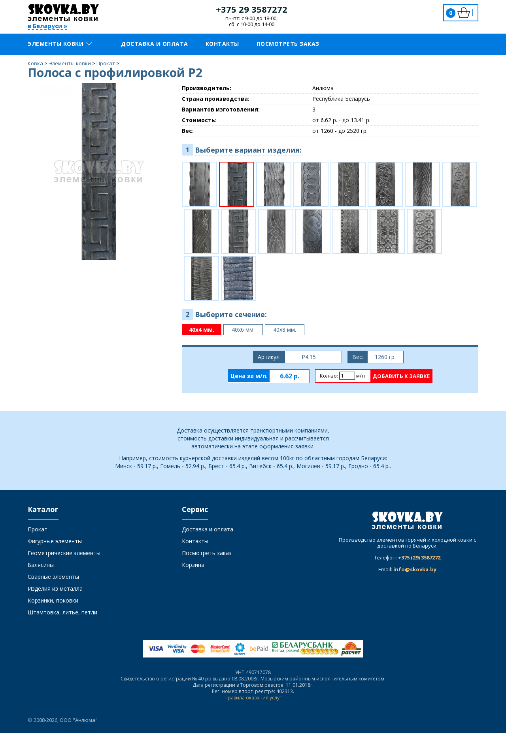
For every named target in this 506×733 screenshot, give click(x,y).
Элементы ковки (60, 43)
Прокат (37, 529)
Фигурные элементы (55, 541)
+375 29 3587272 (251, 9)
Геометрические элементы (64, 553)
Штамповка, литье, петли (62, 612)
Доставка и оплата (154, 43)
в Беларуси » (47, 26)
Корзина (193, 565)
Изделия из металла (55, 588)
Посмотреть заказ (288, 43)
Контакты (222, 43)
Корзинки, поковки (53, 600)
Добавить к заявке (401, 376)
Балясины (41, 565)
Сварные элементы (53, 576)
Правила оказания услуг (253, 697)
